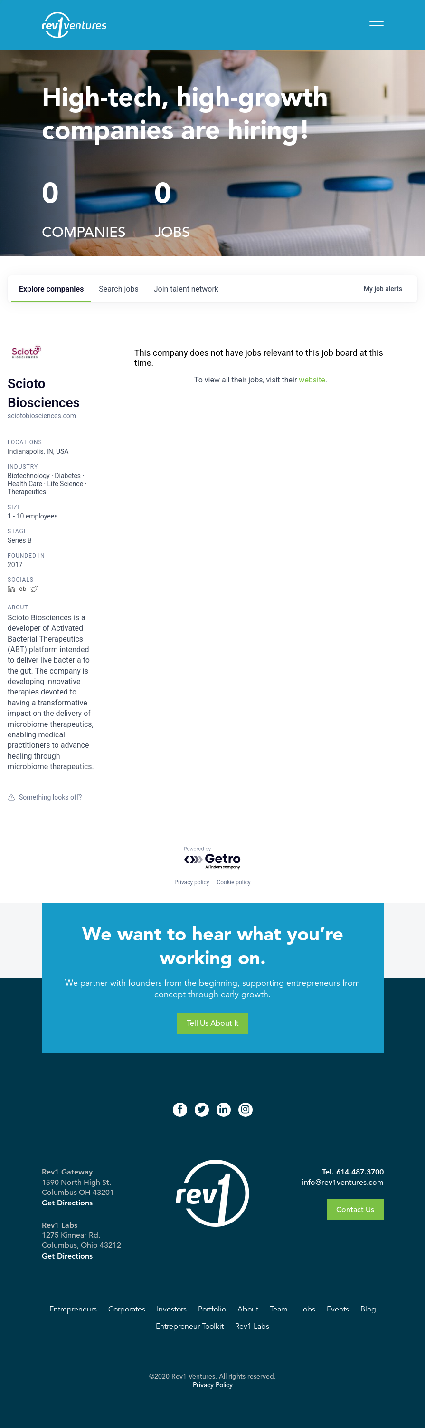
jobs (118, 288)
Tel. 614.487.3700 (353, 1171)
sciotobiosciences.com (42, 416)
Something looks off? (45, 797)
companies (51, 288)
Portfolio (212, 1309)
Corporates (126, 1309)
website (312, 379)
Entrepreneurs (73, 1309)
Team (279, 1309)
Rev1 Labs (252, 1326)
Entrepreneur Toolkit (190, 1326)
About (247, 1309)
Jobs (307, 1309)
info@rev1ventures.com (343, 1182)
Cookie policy (233, 882)
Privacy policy (191, 882)
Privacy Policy (213, 1385)
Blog (368, 1309)
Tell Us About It (213, 1023)
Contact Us (355, 1209)
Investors (172, 1309)
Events (338, 1309)
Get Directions (67, 1202)
